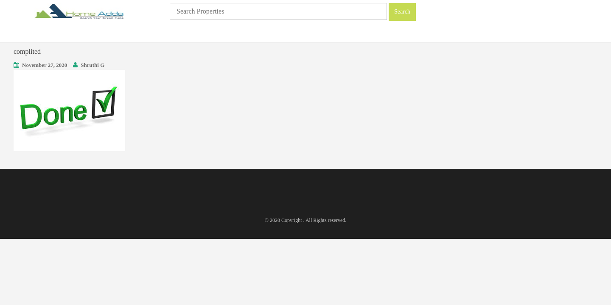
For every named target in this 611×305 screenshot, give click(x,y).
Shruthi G (92, 65)
